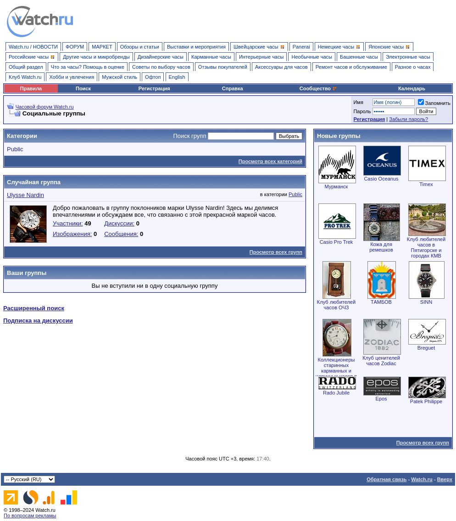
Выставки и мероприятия (196, 46)
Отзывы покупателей (222, 67)
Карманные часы (211, 57)
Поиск (83, 88)
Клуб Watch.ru (25, 77)
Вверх (444, 479)
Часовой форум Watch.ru (45, 107)
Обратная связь (386, 479)
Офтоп (153, 77)
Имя (358, 102)
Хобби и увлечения (71, 77)
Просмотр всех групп (276, 252)
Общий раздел (26, 67)
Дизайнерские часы (161, 57)
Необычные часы (311, 57)
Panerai (301, 46)
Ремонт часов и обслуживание (351, 67)
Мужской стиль (119, 77)
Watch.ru (422, 479)
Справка (232, 88)
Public (15, 149)
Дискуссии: (119, 223)
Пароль (362, 111)
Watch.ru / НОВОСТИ (33, 46)
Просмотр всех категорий (270, 161)
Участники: (68, 223)
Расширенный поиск (33, 308)
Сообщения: (121, 233)
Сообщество (318, 88)
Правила (31, 88)
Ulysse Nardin (25, 195)
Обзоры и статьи (139, 46)
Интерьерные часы (261, 57)
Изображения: (72, 233)
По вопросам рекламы (30, 515)
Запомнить (434, 103)
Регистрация (154, 88)
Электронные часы (408, 57)
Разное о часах (413, 67)
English (177, 77)
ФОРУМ (75, 46)
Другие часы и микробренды (96, 57)
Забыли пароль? (408, 119)
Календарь (411, 88)
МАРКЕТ (102, 46)
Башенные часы (359, 57)
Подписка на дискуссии (38, 320)
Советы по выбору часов (161, 67)
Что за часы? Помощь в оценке (87, 67)
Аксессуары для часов (281, 67)
